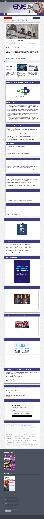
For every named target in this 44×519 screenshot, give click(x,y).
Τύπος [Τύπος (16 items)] (19, 444)
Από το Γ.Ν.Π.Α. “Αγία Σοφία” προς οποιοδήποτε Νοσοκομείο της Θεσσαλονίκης (20, 200)
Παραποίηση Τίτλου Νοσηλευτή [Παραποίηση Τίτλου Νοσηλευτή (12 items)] (11, 440)
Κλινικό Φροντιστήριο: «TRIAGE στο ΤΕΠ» (13, 390)
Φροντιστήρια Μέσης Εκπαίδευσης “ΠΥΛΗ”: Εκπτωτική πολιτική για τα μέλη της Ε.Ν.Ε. (21, 139)
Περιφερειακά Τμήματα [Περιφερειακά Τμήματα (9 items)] (27, 440)
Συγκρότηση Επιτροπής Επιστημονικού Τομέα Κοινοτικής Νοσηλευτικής (19, 183)
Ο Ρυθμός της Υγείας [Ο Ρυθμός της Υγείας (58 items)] (25, 438)
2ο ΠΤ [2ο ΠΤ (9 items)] (7, 425)
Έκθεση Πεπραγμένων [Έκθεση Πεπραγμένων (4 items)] (28, 425)
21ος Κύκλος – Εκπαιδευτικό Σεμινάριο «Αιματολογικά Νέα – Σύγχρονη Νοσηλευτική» (21, 169)
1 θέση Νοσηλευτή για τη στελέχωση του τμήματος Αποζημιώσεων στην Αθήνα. (18, 252)
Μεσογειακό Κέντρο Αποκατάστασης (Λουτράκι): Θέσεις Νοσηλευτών (17, 250)
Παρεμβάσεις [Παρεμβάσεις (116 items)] (20, 440)
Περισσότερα (9, 120)
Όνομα (6, 499)
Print (34, 45)
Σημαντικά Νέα (33, 43)
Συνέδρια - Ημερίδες (10, 162)
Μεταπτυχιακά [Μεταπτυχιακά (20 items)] (8, 438)
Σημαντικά (29, 43)
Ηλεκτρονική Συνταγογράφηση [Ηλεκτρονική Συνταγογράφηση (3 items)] (18, 436)
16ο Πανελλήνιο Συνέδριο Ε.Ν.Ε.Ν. (13, 170)
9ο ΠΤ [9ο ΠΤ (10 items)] (14, 425)
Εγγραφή (22, 415)
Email (37, 45)
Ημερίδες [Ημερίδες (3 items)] (26, 436)
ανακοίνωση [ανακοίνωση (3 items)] (35, 446)
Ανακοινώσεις (14, 43)
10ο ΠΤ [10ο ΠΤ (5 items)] (18, 425)
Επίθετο (6, 503)
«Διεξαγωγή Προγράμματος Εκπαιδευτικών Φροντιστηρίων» (15, 395)
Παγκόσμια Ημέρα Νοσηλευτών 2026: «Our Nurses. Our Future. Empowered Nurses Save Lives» (21, 74)
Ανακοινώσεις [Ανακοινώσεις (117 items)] (16, 427)
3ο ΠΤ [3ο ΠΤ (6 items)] (11, 425)
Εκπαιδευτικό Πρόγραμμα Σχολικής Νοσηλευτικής (14, 393)
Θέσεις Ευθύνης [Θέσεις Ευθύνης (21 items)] (31, 436)
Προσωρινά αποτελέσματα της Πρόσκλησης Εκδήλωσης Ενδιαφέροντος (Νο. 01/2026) (11, 73)
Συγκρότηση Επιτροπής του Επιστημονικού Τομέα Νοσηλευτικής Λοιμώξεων (19, 182)
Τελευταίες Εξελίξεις (8, 44)
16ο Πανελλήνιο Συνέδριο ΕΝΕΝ (13, 163)
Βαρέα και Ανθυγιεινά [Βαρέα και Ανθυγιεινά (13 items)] (19, 429)
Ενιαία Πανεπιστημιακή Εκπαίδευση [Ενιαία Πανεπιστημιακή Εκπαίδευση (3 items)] (30, 434)
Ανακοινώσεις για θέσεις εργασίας (21, 43)
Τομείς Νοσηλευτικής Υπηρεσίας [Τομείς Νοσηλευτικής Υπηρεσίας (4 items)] (11, 444)
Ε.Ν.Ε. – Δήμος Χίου (9, 380)
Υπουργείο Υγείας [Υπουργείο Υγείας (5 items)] (34, 444)
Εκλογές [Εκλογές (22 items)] (14, 432)
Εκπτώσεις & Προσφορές (11, 128)
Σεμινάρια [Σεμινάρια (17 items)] (34, 440)
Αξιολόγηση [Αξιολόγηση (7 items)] (33, 427)
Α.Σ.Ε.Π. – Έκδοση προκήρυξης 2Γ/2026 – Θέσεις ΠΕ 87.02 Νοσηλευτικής (18, 244)
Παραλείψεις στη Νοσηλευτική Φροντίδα (14, 214)
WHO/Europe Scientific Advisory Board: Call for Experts (16, 146)
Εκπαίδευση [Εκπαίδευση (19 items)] (19, 432)
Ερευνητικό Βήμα (10, 207)
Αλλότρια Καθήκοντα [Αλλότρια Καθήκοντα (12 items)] (9, 427)
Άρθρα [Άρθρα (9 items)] (22, 425)
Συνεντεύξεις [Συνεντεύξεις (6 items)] (24, 442)
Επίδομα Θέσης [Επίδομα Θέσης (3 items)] (8, 436)
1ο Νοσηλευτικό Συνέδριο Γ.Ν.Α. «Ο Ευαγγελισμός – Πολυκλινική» (18, 164)
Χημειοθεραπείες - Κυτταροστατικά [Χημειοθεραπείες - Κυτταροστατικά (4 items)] (17, 446)
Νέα (27, 43)
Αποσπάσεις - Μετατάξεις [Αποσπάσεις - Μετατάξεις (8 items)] (10, 429)
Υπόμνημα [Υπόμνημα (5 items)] (8, 446)
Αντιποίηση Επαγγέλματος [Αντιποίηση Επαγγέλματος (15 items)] (24, 427)
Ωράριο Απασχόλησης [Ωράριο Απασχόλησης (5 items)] (28, 446)
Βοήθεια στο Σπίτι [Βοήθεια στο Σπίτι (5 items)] (28, 429)
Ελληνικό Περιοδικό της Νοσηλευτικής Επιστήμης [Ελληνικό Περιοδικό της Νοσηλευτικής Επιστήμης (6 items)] (14, 434)
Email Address (12, 495)
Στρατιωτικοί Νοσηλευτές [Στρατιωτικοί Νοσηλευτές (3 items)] (10, 442)
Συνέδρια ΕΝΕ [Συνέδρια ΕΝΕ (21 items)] (18, 442)
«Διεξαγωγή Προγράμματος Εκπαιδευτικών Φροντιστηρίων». (15, 392)
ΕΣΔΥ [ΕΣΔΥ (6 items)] (7, 432)
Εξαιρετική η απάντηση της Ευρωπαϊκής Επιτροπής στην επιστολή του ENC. (19, 153)
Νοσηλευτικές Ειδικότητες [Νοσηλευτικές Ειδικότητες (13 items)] (16, 438)
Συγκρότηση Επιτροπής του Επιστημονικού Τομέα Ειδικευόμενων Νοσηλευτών (20, 177)
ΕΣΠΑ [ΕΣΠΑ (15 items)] (10, 432)
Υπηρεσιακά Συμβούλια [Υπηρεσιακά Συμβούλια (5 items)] (26, 444)
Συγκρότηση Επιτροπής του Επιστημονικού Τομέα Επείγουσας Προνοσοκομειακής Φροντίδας (22, 185)
